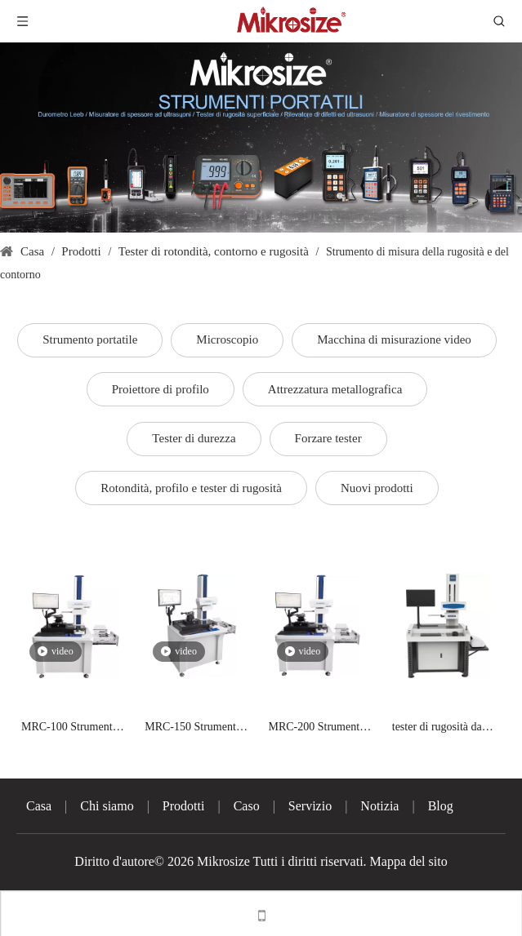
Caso (247, 806)
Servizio (310, 806)
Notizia (379, 806)
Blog (440, 806)
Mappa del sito (409, 861)
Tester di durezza (193, 438)
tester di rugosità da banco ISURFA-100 (437, 728)
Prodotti (184, 806)
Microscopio (227, 339)
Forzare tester (328, 438)
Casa (38, 806)
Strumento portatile (89, 339)
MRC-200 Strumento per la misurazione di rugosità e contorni (317, 728)
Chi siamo (106, 806)
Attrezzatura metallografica (335, 389)
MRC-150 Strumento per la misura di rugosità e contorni (193, 728)
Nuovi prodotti (377, 488)
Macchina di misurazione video (394, 339)
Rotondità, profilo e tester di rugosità (191, 488)
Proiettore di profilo (160, 389)
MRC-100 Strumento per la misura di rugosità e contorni (69, 728)
